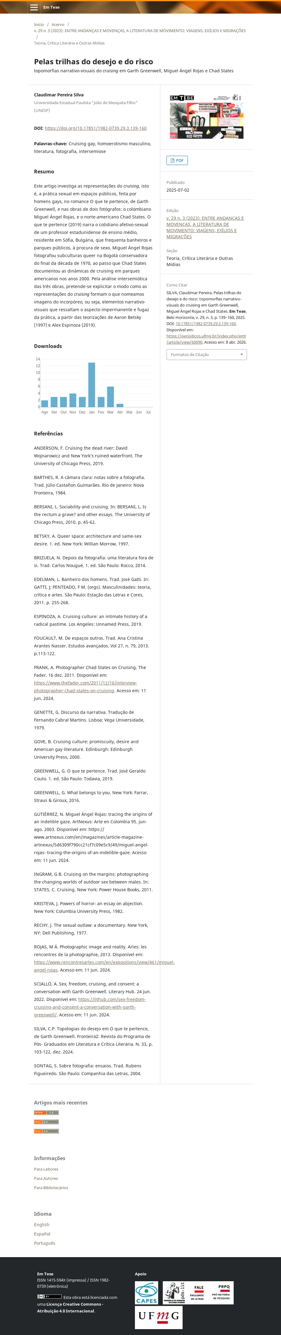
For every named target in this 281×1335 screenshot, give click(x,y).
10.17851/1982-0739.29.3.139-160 (206, 323)
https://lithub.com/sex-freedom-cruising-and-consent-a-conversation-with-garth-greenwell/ (90, 1007)
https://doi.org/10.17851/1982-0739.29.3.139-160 (96, 128)
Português (44, 1243)
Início (39, 24)
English (42, 1224)
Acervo (58, 24)
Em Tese (51, 7)
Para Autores (46, 1178)
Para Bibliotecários (51, 1187)
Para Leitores (46, 1169)
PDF (179, 160)
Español (42, 1234)
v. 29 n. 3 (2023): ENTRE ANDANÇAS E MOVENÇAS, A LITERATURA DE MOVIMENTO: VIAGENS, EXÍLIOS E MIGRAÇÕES (140, 30)
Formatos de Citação (190, 354)
